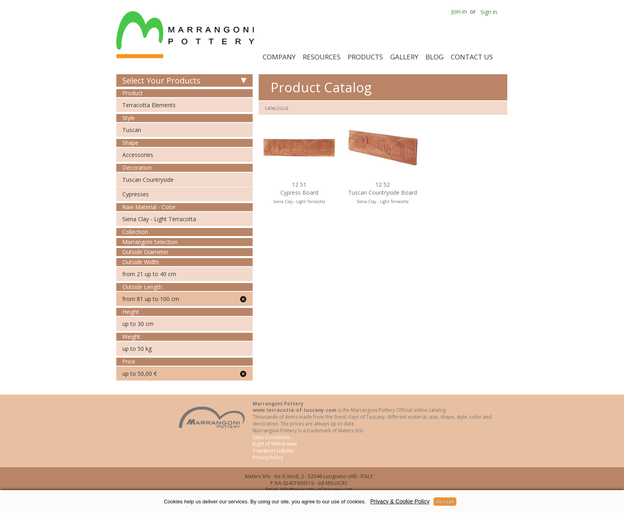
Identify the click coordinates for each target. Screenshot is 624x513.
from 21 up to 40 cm (149, 274)
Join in (459, 11)
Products (365, 56)
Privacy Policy (268, 457)
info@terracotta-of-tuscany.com (316, 489)
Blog (434, 56)
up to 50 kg (137, 348)
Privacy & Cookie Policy (400, 501)
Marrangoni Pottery (186, 34)
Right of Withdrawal (275, 443)
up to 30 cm (138, 324)
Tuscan (131, 130)
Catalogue (277, 108)
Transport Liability (273, 450)
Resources (321, 56)
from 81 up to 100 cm (150, 299)
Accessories (137, 155)
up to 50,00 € (139, 373)
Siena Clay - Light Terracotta (159, 219)
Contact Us (472, 56)
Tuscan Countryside (148, 179)
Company (279, 56)
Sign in (488, 12)
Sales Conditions (271, 437)
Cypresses (135, 194)
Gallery (404, 56)
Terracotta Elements (149, 105)
